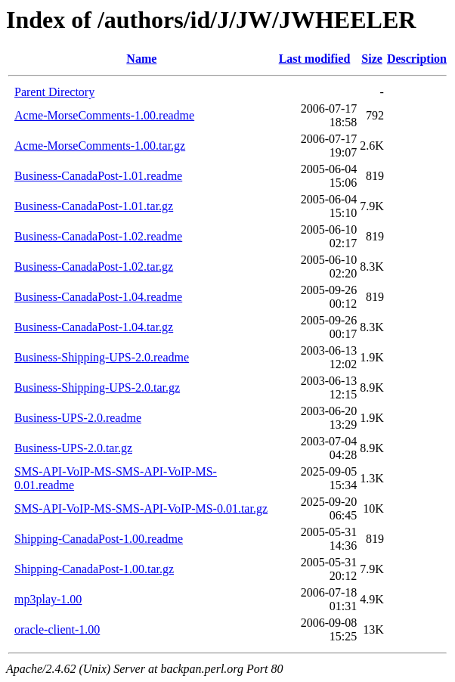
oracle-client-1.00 (57, 629)
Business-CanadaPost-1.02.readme (98, 236)
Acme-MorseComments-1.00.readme (104, 115)
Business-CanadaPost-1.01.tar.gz (93, 206)
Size (371, 58)
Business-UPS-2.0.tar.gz (73, 448)
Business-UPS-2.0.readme (77, 417)
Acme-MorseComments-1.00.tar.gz (99, 145)
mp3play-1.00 (48, 599)
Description (417, 58)
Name (141, 58)
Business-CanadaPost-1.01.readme (98, 175)
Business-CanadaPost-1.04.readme (98, 296)
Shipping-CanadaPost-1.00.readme (98, 538)
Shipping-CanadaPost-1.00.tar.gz (94, 569)
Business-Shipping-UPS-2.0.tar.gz (97, 387)
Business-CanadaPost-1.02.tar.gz (93, 266)
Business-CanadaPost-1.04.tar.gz (93, 327)
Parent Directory (54, 91)
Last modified (315, 58)
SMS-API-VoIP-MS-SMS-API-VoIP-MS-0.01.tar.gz (141, 508)
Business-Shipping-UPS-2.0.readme (101, 357)
